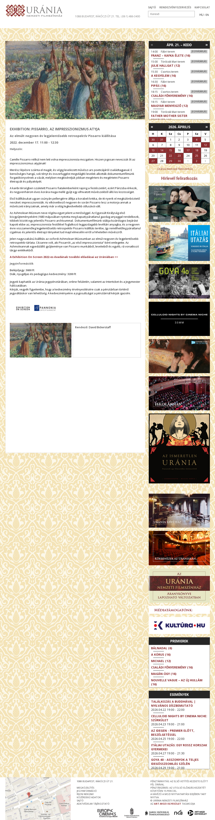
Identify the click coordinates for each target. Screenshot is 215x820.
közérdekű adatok (89, 797)
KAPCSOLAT (202, 7)
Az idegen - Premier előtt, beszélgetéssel (172, 733)
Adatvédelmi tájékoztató (93, 803)
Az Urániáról (80, 24)
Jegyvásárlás (199, 51)
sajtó (80, 800)
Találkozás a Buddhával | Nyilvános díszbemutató (173, 703)
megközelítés (85, 787)
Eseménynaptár (152, 24)
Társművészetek (44, 24)
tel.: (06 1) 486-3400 (127, 16)
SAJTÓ (152, 7)
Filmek (15, 24)
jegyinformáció (87, 790)
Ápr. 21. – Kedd (179, 45)
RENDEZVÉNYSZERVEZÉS (175, 7)
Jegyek (180, 24)
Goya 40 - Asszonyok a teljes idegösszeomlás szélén (175, 762)
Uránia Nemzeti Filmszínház (175, 169)
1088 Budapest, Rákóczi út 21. (95, 16)
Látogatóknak (115, 24)
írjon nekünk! (85, 794)
